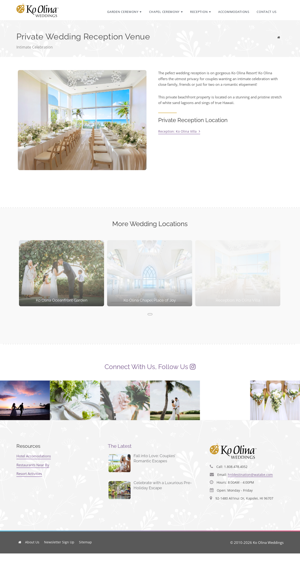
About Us (32, 542)
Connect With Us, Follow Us (146, 367)
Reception (200, 12)
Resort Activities (29, 473)
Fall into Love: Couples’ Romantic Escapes (154, 458)
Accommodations (233, 12)
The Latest (119, 446)
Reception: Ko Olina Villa (179, 131)
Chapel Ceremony (166, 12)
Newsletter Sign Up (59, 542)
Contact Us (266, 12)
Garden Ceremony (124, 12)
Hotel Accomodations (33, 456)
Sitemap (85, 542)
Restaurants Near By (32, 464)
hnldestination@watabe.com (250, 474)
